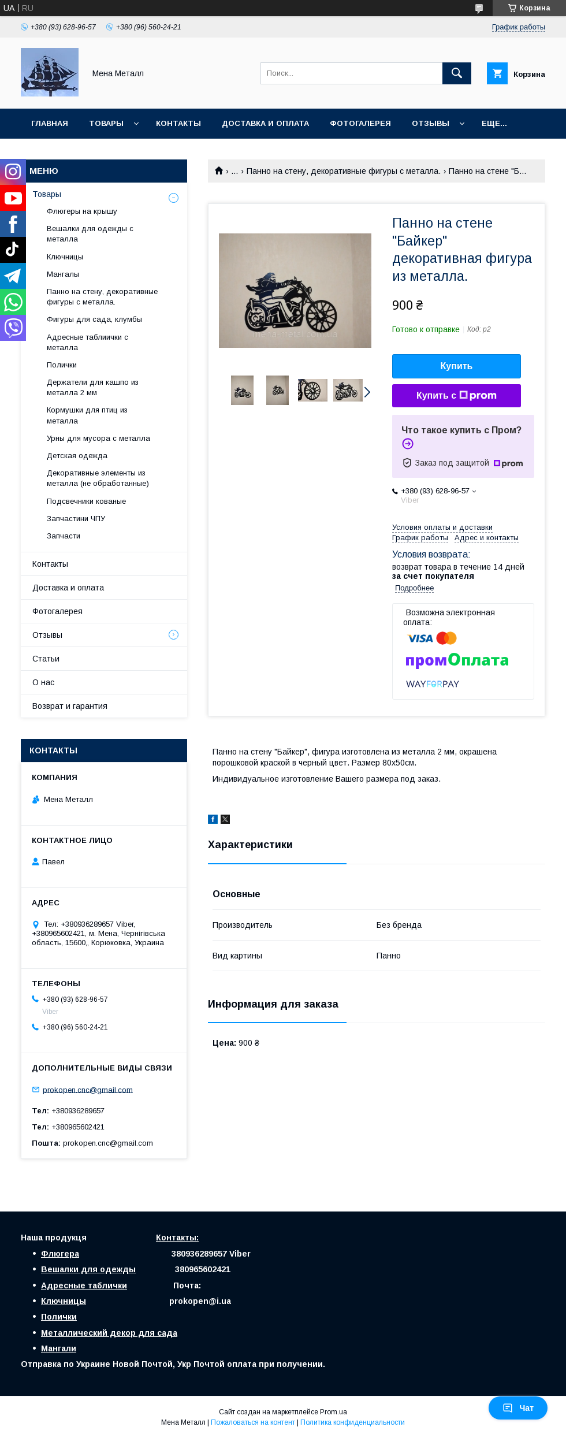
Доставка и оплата (265, 123)
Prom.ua (333, 1412)
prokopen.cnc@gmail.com (88, 1089)
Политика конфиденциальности (352, 1422)
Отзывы (430, 123)
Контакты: (177, 1237)
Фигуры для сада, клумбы (94, 319)
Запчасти (63, 536)
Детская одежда (77, 455)
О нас (43, 682)
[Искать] (456, 73)
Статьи (45, 658)
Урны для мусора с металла (98, 438)
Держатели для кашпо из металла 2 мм (93, 387)
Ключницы (65, 256)
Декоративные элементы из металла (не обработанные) (98, 478)
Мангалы (63, 274)
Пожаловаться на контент (253, 1422)
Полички (62, 365)
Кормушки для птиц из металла (87, 415)
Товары (106, 123)
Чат (518, 1408)
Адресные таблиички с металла (87, 342)
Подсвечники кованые (86, 501)
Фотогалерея (360, 123)
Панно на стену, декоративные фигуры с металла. (344, 171)
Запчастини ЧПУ (76, 518)
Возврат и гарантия (69, 706)
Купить (457, 366)
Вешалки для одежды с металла (90, 233)
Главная (49, 123)
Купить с (456, 396)
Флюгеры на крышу (82, 211)
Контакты (178, 123)
